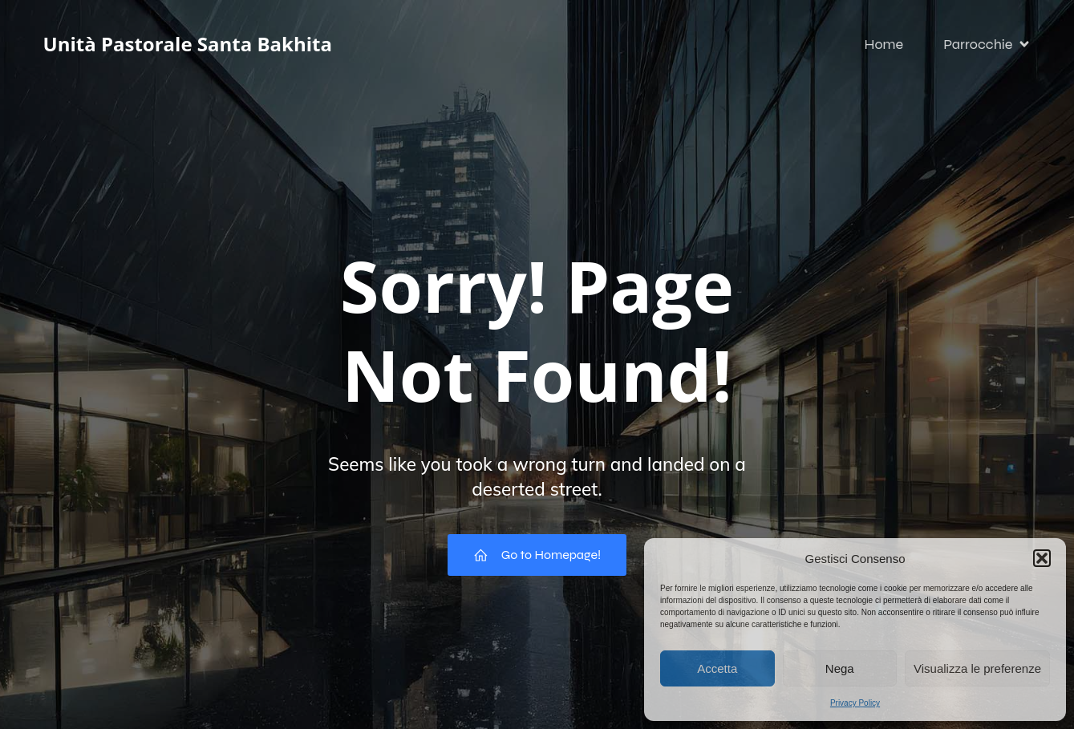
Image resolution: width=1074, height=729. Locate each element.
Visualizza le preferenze (977, 668)
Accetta (717, 668)
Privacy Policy (855, 703)
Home (883, 44)
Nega (839, 668)
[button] (1042, 558)
